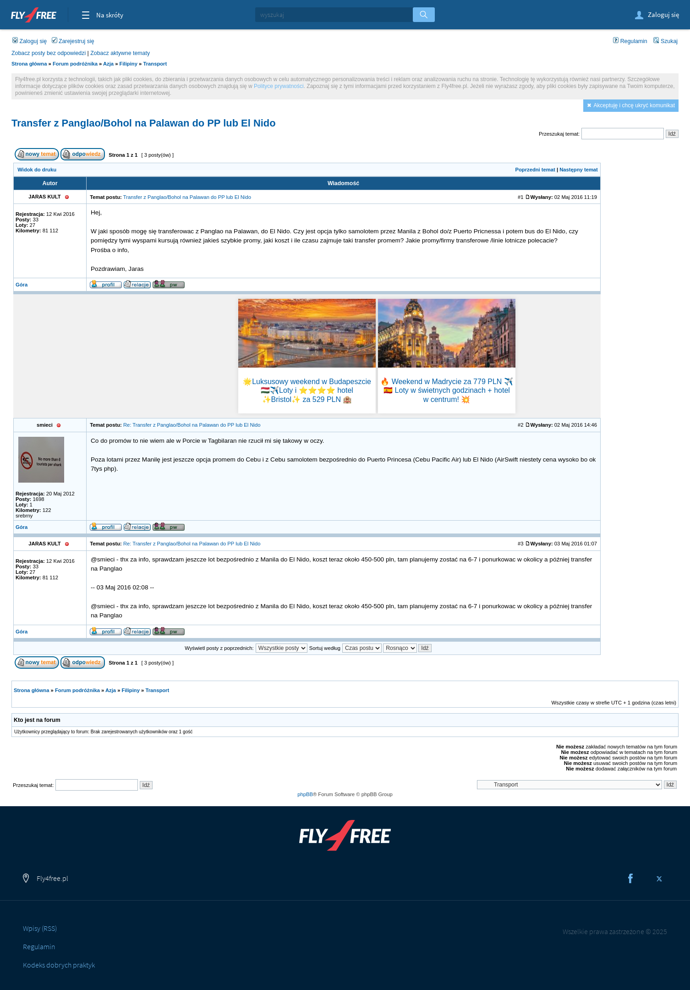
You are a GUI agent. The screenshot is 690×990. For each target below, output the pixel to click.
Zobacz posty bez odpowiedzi (48, 53)
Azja (108, 63)
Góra (21, 284)
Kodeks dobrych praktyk (59, 964)
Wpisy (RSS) (40, 928)
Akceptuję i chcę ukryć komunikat (634, 105)
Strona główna (29, 63)
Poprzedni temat (535, 169)
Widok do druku (36, 169)
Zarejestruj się (73, 41)
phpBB (305, 794)
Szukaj (665, 41)
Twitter (659, 878)
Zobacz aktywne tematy (120, 53)
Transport (155, 63)
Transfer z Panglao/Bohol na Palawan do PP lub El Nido (143, 123)
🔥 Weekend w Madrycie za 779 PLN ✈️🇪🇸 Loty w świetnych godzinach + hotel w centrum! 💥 (446, 390)
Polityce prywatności (279, 86)
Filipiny (128, 63)
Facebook (630, 878)
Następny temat (578, 169)
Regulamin (630, 41)
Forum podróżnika (75, 63)
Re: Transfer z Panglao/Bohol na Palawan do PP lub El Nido (192, 425)
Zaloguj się (656, 15)
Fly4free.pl (33, 13)
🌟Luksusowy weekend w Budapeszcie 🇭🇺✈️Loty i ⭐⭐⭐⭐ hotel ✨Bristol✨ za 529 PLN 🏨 (307, 390)
